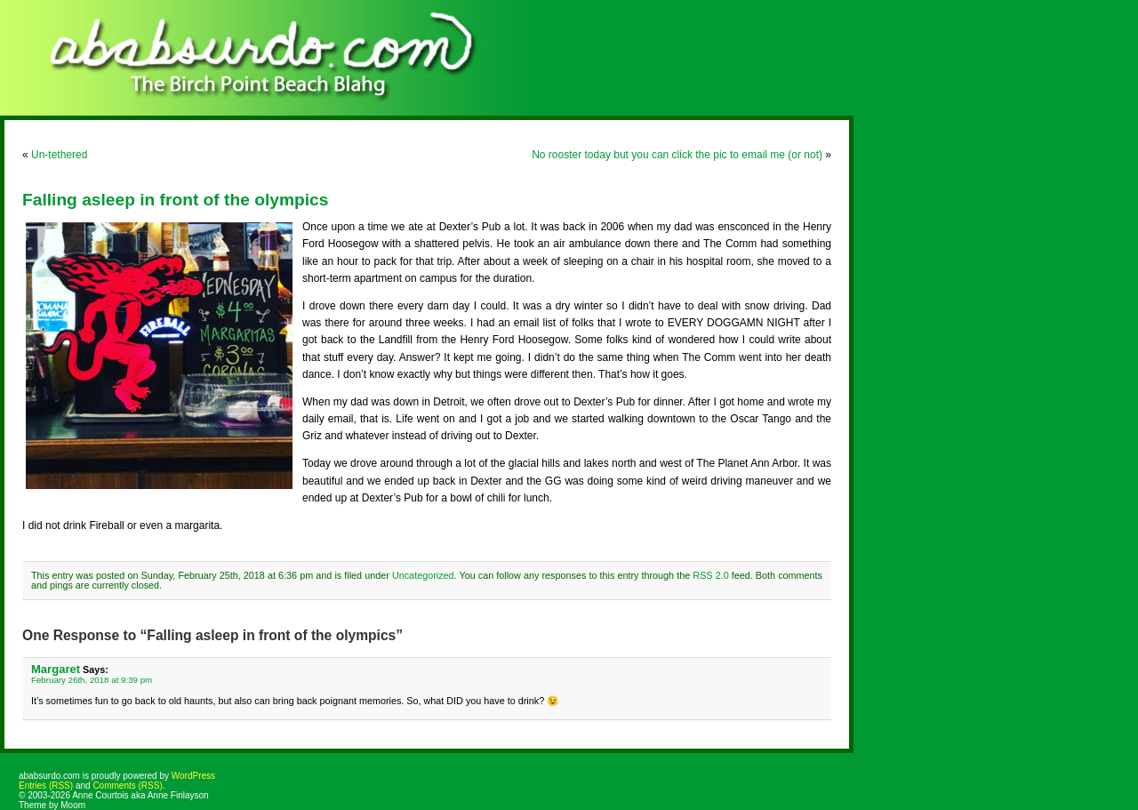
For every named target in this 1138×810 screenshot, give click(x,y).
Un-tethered (59, 154)
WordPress (193, 776)
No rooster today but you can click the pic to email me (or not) (677, 154)
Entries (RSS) (46, 785)
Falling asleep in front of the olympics (175, 199)
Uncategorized (423, 575)
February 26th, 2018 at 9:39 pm (91, 680)
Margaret (55, 669)
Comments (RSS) (127, 785)
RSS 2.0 (710, 575)
